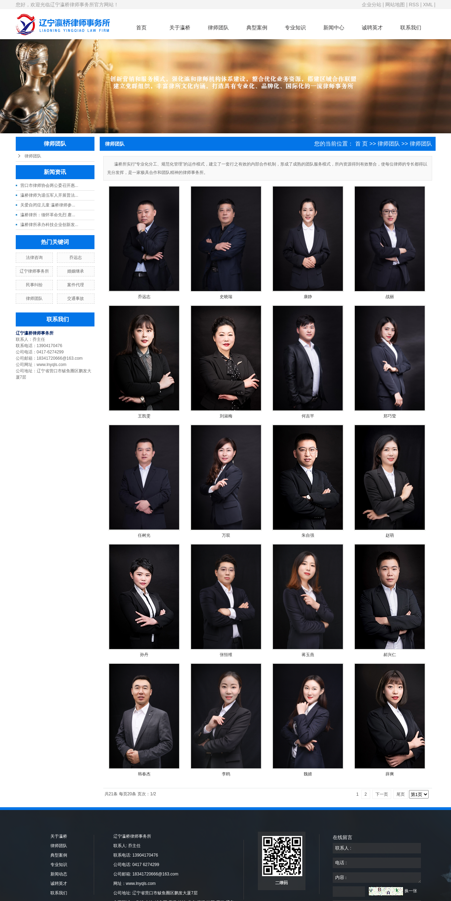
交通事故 (75, 298)
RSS (414, 4)
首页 (141, 27)
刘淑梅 (226, 416)
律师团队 (218, 27)
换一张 (410, 890)
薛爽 (390, 774)
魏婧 (308, 774)
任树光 (144, 535)
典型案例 (256, 27)
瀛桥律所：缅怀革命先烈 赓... (47, 214)
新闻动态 (58, 874)
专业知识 (295, 27)
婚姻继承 (75, 271)
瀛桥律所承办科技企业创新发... (49, 224)
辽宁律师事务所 (34, 271)
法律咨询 (34, 257)
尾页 (400, 794)
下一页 (381, 794)
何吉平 (308, 416)
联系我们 (410, 27)
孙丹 (144, 654)
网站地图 (395, 4)
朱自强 (308, 535)
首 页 (361, 144)
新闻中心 (333, 27)
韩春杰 (144, 774)
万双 (226, 535)
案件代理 (75, 284)
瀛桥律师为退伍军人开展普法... (49, 195)
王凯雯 (144, 416)
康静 (308, 296)
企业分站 (371, 4)
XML (428, 4)
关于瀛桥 (179, 27)
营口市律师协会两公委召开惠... (49, 185)
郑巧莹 (389, 416)
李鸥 (226, 774)
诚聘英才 (372, 27)
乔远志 (75, 257)
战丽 (390, 296)
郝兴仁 (389, 654)
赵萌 (390, 535)
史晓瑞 (226, 296)
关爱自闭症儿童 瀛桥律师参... (47, 205)
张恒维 (226, 654)
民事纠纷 (34, 284)
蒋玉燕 (308, 654)
